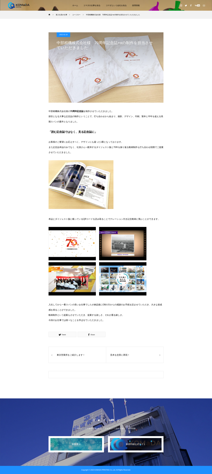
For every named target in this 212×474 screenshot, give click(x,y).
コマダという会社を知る (116, 5)
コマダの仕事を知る (91, 5)
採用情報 (136, 5)
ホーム (75, 5)
